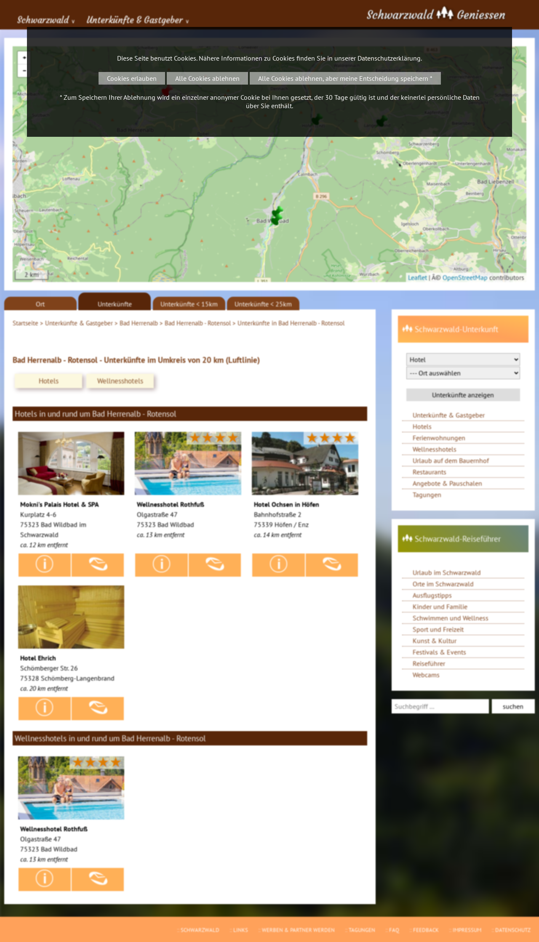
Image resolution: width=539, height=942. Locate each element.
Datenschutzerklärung (389, 58)
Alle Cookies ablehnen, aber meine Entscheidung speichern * (345, 78)
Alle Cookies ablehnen (207, 78)
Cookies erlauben (132, 78)
